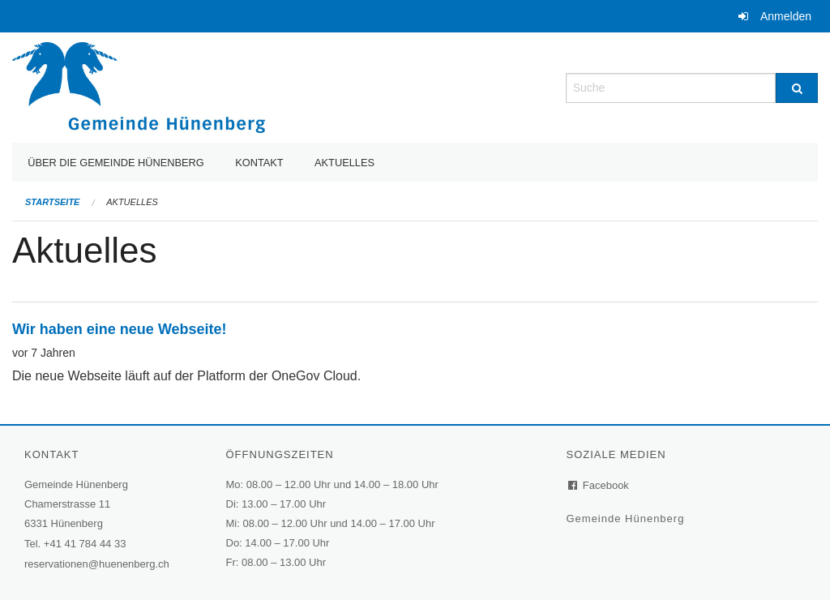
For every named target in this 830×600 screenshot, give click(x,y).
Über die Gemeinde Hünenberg (116, 162)
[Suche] (797, 88)
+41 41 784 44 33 (85, 544)
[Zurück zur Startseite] (138, 86)
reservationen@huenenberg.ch (96, 564)
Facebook (599, 485)
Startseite (52, 202)
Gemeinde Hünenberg (627, 518)
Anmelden (785, 16)
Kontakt (259, 162)
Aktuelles (344, 162)
